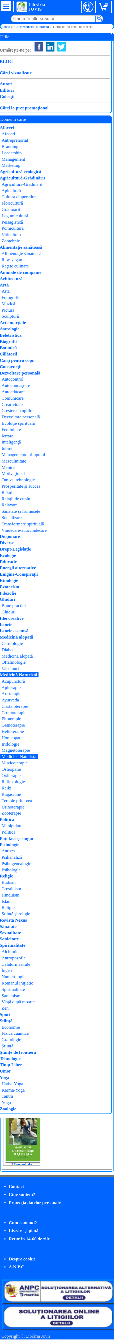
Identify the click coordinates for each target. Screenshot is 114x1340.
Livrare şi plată (24, 1230)
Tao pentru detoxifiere (61, 1040)
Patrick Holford (71, 74)
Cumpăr (20, 107)
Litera (61, 81)
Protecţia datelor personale (35, 1202)
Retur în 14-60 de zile (29, 1238)
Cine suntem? (22, 1194)
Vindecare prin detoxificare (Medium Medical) (21, 1038)
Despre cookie (22, 1259)
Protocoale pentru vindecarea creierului (21, 1101)
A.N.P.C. (17, 1266)
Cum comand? (23, 1222)
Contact (16, 1186)
